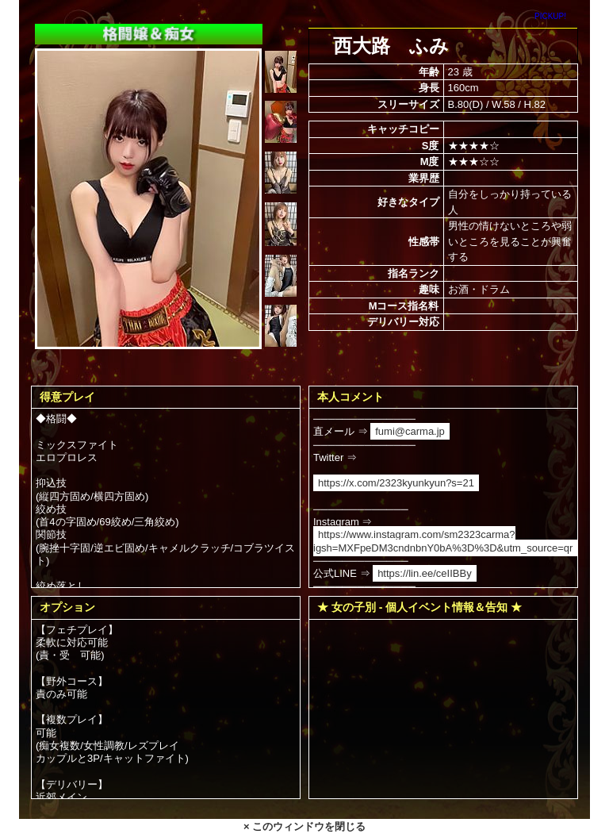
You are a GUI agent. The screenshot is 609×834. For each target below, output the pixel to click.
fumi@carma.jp (410, 431)
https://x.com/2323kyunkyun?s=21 (396, 483)
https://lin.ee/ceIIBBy (424, 573)
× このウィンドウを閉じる (304, 826)
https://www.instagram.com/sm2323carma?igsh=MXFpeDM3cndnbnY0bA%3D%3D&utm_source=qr (443, 540)
